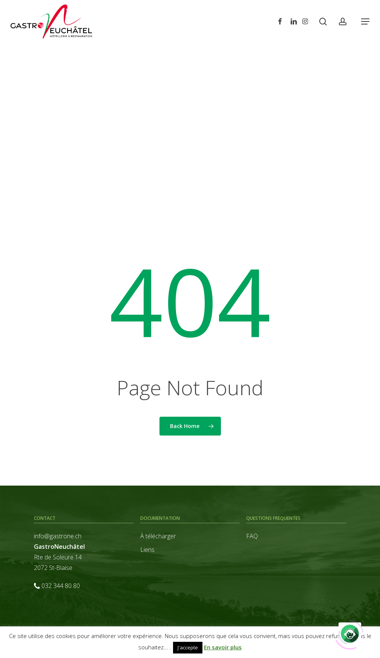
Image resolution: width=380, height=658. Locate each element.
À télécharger (158, 536)
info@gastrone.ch (57, 536)
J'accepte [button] (188, 647)
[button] (365, 21)
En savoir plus (223, 647)
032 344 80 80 (60, 586)
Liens (147, 549)
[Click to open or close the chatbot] (350, 632)
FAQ (252, 536)
